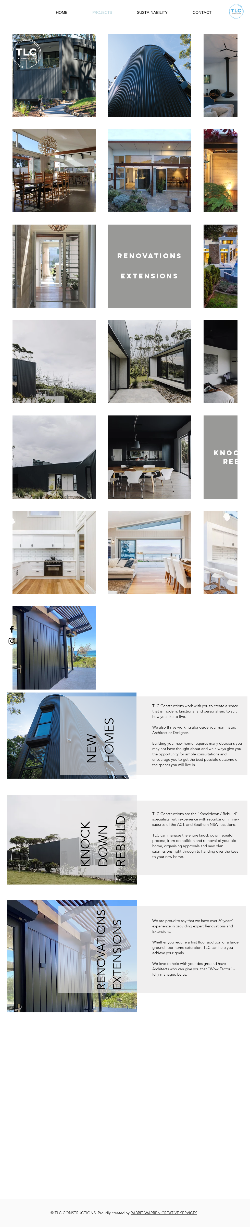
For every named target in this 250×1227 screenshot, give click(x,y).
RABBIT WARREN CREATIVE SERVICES (164, 1212)
